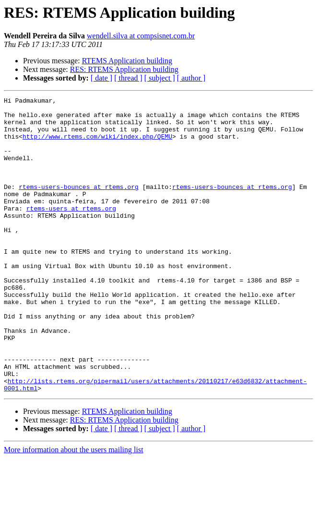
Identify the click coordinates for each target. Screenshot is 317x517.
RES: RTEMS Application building (124, 69)
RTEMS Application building (127, 61)
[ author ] (191, 78)
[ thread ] (128, 78)
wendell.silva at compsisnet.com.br (141, 36)
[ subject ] (159, 78)
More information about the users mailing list (73, 509)
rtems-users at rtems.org (71, 231)
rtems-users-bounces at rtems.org (79, 205)
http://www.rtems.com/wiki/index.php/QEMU (97, 145)
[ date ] (101, 78)
